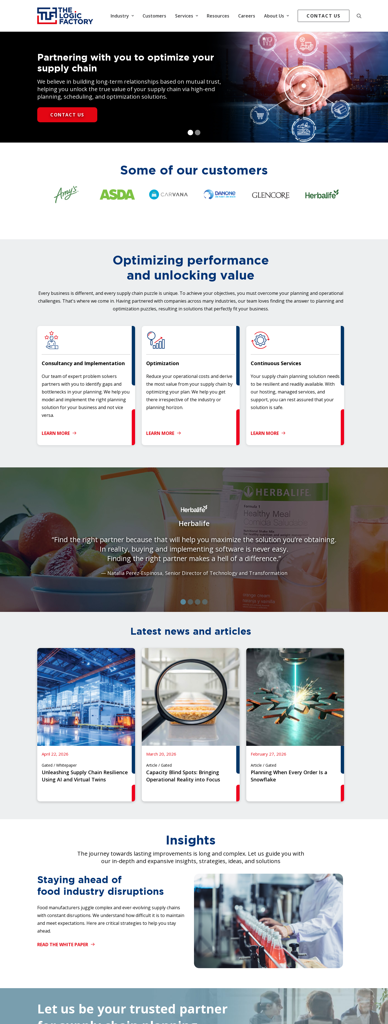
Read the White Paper (66, 944)
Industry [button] (122, 16)
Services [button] (186, 16)
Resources (218, 16)
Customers (154, 16)
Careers (246, 16)
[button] (362, 16)
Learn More (59, 433)
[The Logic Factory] (65, 16)
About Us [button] (276, 16)
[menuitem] (122, 16)
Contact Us (67, 115)
